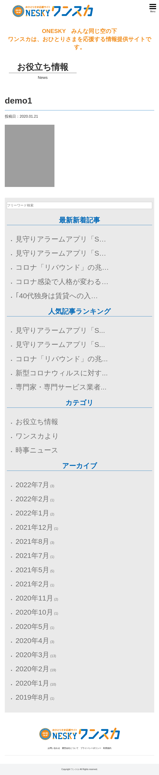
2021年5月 (32, 570)
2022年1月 (32, 513)
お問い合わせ (54, 748)
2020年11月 (34, 598)
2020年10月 (34, 612)
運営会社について (70, 748)
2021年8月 (32, 541)
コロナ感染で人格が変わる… (62, 282)
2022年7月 (32, 485)
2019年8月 (32, 697)
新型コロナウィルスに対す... (62, 373)
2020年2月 (32, 669)
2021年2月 (32, 584)
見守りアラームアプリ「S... (60, 330)
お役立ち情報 (37, 422)
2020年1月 (32, 683)
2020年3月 (32, 655)
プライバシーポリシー (91, 748)
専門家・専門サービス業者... (61, 387)
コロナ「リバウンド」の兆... (62, 359)
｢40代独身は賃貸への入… (57, 296)
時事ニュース (37, 450)
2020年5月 (32, 626)
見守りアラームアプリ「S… (61, 239)
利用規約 (107, 748)
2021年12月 (34, 527)
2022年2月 (32, 499)
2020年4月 (32, 640)
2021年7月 (32, 555)
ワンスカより (37, 436)
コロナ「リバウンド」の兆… (62, 267)
